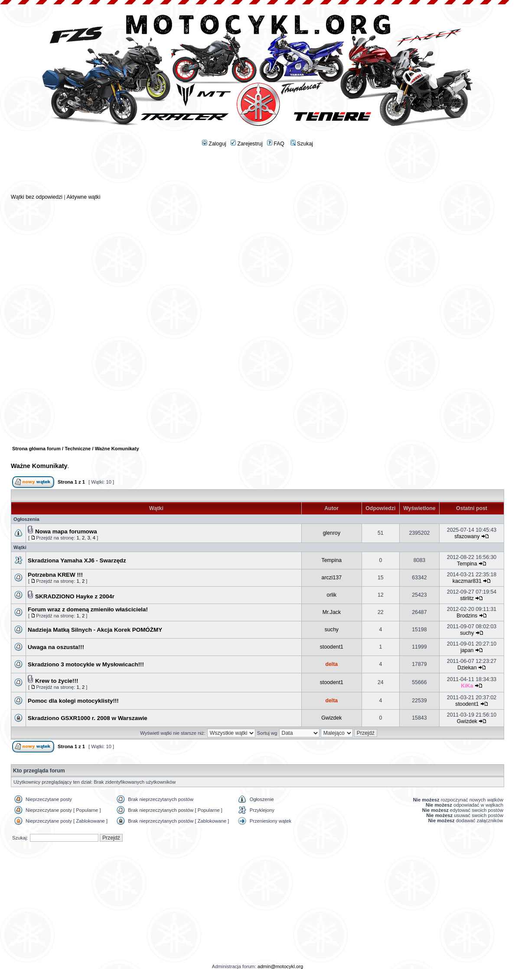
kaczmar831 (467, 581)
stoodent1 (331, 647)
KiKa (467, 686)
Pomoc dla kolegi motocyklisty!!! (73, 701)
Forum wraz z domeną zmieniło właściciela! (88, 609)
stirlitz (467, 598)
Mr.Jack (332, 612)
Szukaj (301, 144)
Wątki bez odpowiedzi (36, 197)
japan (466, 650)
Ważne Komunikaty (39, 465)
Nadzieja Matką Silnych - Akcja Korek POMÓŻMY (95, 630)
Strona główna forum (36, 448)
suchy (332, 630)
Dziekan (466, 668)
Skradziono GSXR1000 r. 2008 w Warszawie (87, 718)
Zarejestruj (247, 144)
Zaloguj (214, 144)
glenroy (331, 533)
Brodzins (466, 616)
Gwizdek (331, 718)
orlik (332, 595)
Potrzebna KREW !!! (55, 575)
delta (331, 664)
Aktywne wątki (83, 197)
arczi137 (332, 578)
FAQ (275, 144)
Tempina (332, 560)
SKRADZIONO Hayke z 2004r (74, 596)
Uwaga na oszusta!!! (56, 647)
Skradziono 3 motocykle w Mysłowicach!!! (86, 664)
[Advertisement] (257, 173)
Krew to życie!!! (56, 681)
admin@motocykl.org (280, 966)
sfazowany (466, 536)
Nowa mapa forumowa (66, 531)
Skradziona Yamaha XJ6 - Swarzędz (77, 560)
